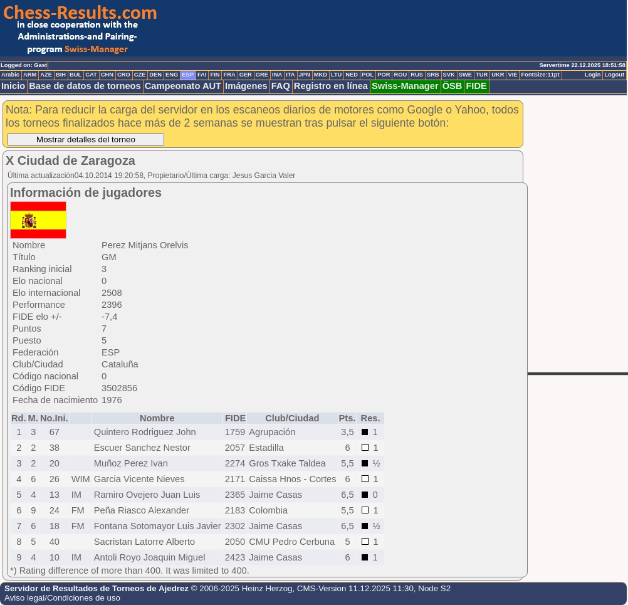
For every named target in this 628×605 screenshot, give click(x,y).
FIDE (476, 86)
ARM (29, 74)
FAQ (280, 86)
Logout (614, 74)
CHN (107, 74)
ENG (171, 74)
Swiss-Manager (405, 86)
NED (351, 74)
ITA (290, 74)
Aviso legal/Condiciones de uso (62, 597)
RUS (417, 74)
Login (592, 74)
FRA (229, 74)
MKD (320, 74)
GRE (262, 74)
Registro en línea (331, 86)
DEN (155, 74)
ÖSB (452, 86)
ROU (400, 74)
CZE (140, 74)
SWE (465, 74)
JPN (304, 74)
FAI (202, 74)
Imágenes (246, 86)
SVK (449, 74)
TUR (482, 74)
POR (383, 74)
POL (368, 74)
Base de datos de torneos (84, 86)
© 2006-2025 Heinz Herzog (242, 588)
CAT (91, 74)
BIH (61, 74)
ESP (188, 74)
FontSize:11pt (540, 74)
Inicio (13, 86)
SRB (433, 74)
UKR (497, 74)
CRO (123, 74)
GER (245, 74)
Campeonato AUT (183, 86)
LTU (336, 74)
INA (277, 74)
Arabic (10, 74)
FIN (214, 74)
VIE (512, 74)
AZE (46, 74)
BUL (75, 74)
